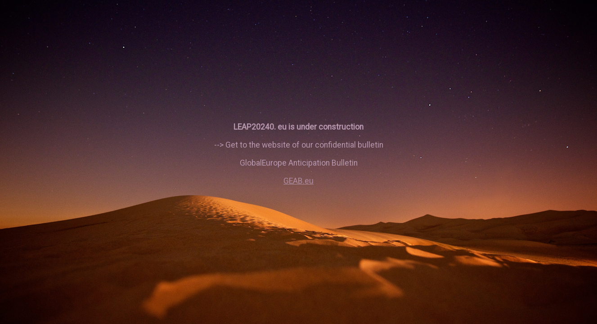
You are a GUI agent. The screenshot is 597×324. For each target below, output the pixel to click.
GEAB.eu (298, 180)
